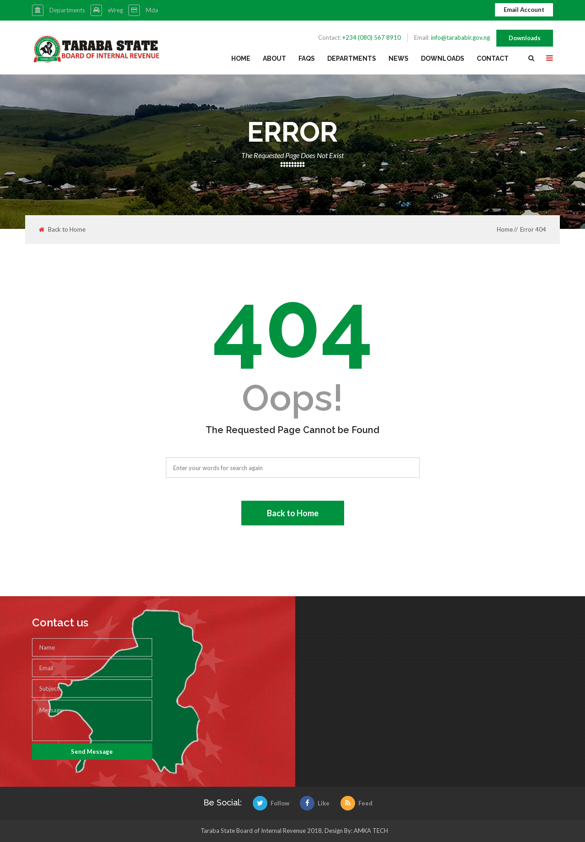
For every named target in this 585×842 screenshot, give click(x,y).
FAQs (306, 58)
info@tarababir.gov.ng (460, 37)
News (398, 58)
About (274, 58)
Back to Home (62, 230)
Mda (152, 10)
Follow (271, 803)
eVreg (115, 10)
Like (315, 803)
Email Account (524, 9)
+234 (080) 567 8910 (371, 37)
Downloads (525, 38)
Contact (493, 58)
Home (240, 58)
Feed (356, 803)
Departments (67, 10)
